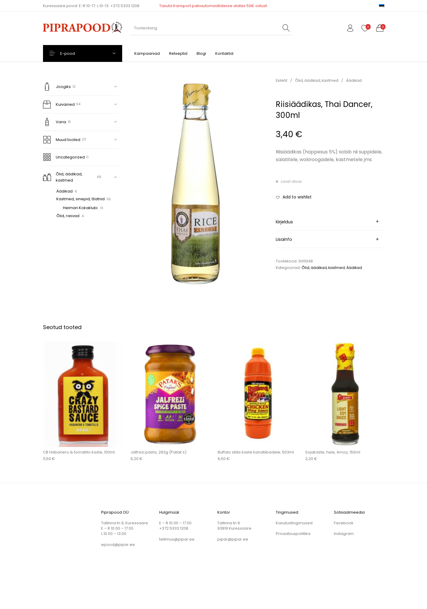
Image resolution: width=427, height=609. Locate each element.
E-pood (73, 53)
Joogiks (57, 87)
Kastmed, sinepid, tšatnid (80, 199)
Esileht (281, 80)
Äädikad (64, 191)
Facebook (343, 523)
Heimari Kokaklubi (80, 208)
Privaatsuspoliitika (293, 533)
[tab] (330, 221)
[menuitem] (381, 6)
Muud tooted (62, 140)
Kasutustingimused (294, 523)
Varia (54, 122)
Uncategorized (64, 157)
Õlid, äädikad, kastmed (63, 177)
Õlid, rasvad (67, 216)
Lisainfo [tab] (284, 239)
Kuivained (59, 104)
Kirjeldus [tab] (284, 222)
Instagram (344, 533)
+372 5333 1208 (124, 6)
